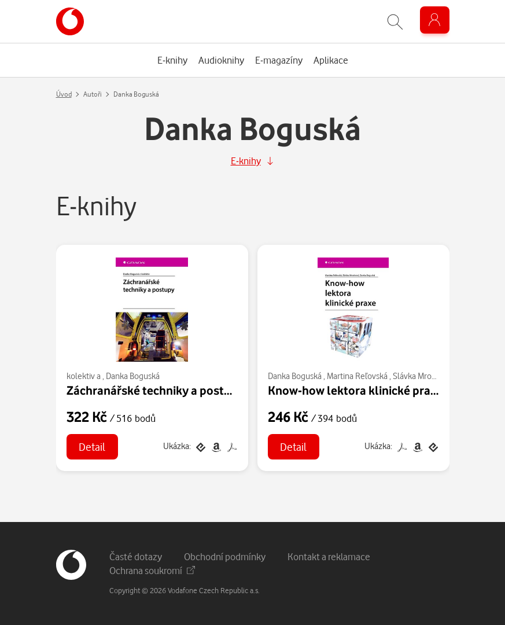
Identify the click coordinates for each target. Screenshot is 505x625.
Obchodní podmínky (225, 556)
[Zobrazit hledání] (395, 21)
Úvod (64, 94)
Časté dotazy (135, 556)
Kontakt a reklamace (328, 556)
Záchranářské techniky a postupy (155, 390)
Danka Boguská (133, 375)
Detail (92, 446)
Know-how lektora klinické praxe (355, 390)
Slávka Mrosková (422, 375)
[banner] (70, 21)
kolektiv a (84, 375)
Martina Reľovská (357, 375)
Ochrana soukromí (152, 570)
